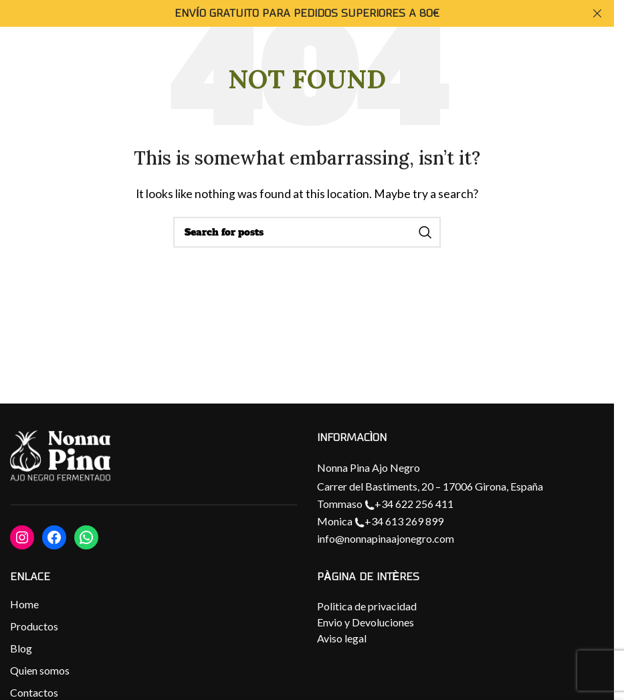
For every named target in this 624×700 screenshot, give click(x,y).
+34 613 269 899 (398, 521)
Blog (21, 648)
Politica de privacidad (367, 606)
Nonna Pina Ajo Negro (368, 467)
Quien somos (40, 670)
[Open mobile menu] (23, 72)
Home (24, 604)
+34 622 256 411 (409, 503)
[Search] (307, 232)
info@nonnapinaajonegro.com (385, 538)
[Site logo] (573, 71)
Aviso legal (342, 638)
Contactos (34, 692)
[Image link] (60, 456)
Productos (34, 626)
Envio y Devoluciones (365, 622)
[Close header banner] (597, 13)
